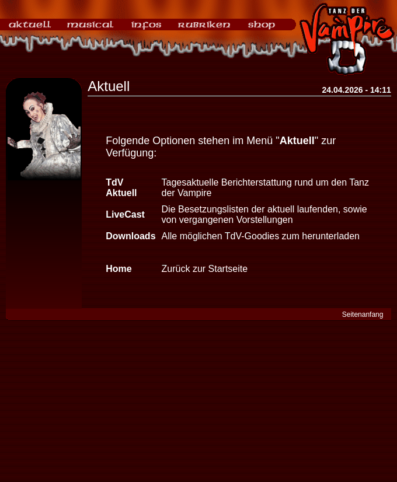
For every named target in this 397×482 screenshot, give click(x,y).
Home (118, 269)
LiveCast (125, 214)
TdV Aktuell (121, 187)
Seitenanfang (363, 314)
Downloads (130, 236)
